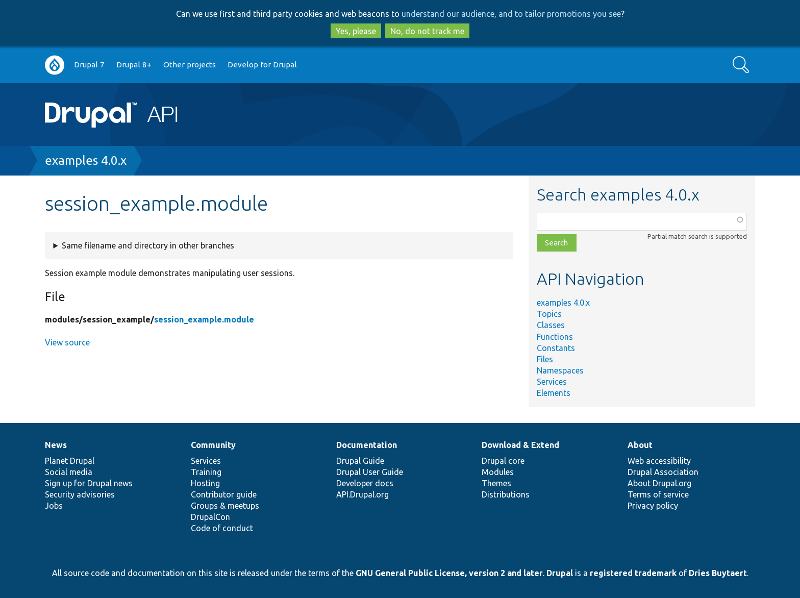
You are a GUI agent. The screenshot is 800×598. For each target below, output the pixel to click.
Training (206, 472)
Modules (498, 472)
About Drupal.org (659, 483)
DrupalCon (210, 516)
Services (552, 381)
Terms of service (658, 494)
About (640, 445)
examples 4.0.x (86, 160)
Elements (553, 392)
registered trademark (633, 573)
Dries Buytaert (718, 573)
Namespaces (560, 370)
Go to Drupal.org (54, 65)
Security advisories (80, 494)
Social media (68, 472)
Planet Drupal (69, 460)
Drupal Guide (360, 460)
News (56, 445)
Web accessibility (659, 460)
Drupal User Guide (369, 472)
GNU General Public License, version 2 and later (449, 573)
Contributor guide (224, 494)
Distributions (506, 494)
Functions (555, 336)
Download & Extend (520, 445)
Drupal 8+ (134, 64)
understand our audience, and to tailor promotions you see (511, 13)
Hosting (205, 483)
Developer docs (364, 483)
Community (213, 445)
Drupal (559, 573)
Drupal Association (663, 472)
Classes (551, 325)
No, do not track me (427, 31)
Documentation (366, 445)
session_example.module (204, 319)
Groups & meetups (225, 505)
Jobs (54, 505)
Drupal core (503, 460)
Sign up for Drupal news (89, 483)
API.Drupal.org (362, 494)
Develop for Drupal (262, 64)
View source (67, 342)
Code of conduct (222, 528)
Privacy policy (653, 505)
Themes (496, 483)
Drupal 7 (89, 64)
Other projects (189, 64)
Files (545, 359)
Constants (556, 348)
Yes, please (356, 31)
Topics (549, 313)
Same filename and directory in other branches (148, 245)
